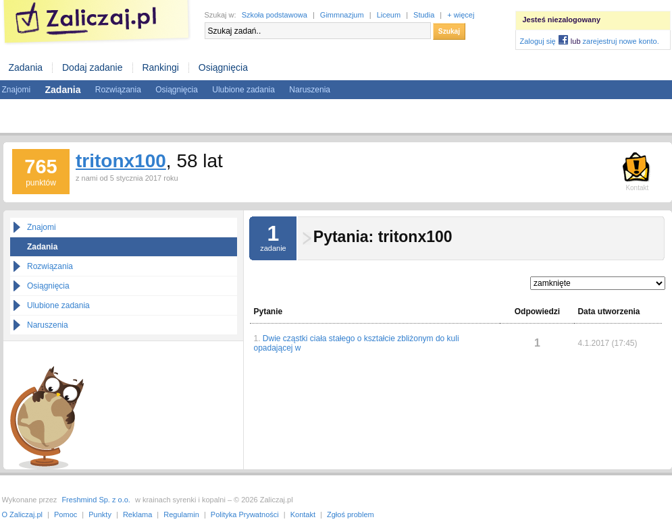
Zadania (26, 67)
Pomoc (65, 514)
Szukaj (449, 31)
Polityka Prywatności (245, 514)
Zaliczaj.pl (96, 22)
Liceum (388, 15)
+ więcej (460, 15)
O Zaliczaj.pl (22, 514)
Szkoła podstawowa (274, 15)
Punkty (99, 514)
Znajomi (16, 89)
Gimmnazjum (342, 15)
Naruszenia (309, 89)
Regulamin (181, 514)
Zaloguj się (538, 41)
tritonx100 (121, 160)
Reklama (137, 514)
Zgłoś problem (350, 514)
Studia (423, 15)
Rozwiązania (118, 89)
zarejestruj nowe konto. (621, 41)
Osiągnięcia (223, 67)
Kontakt (302, 514)
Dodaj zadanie (92, 67)
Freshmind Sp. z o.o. (95, 500)
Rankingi (160, 67)
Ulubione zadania (243, 89)
